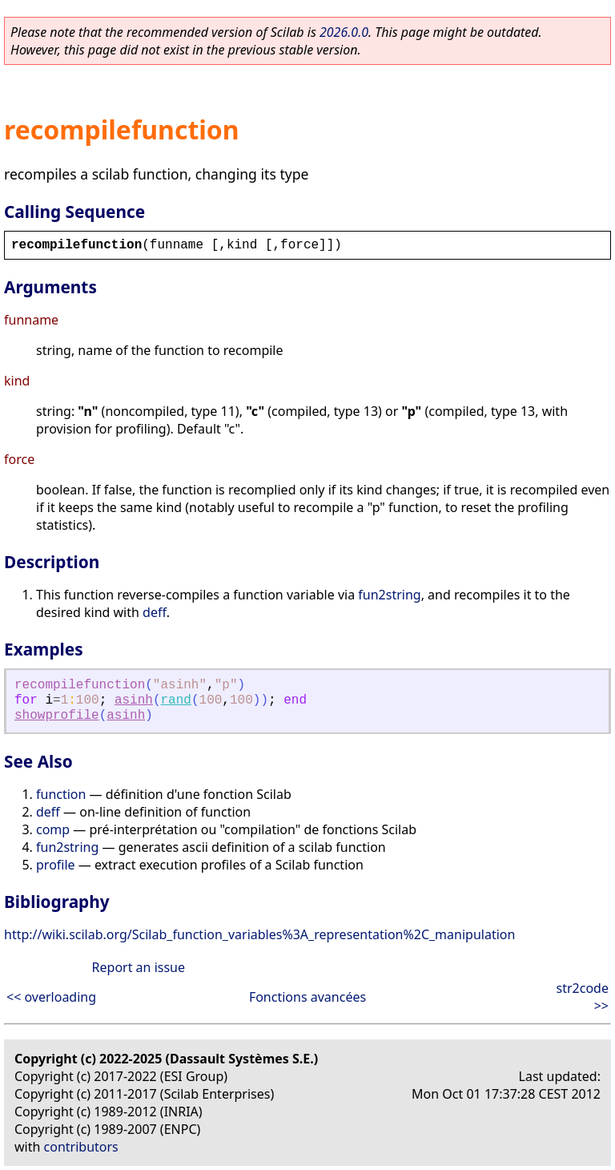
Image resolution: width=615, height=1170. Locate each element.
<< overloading (51, 997)
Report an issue (138, 967)
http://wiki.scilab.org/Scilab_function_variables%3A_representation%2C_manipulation (259, 934)
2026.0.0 (344, 32)
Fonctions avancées (307, 997)
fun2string (389, 594)
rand (176, 700)
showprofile (56, 715)
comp (53, 829)
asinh (134, 700)
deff (155, 612)
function (61, 794)
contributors (81, 1147)
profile (55, 864)
